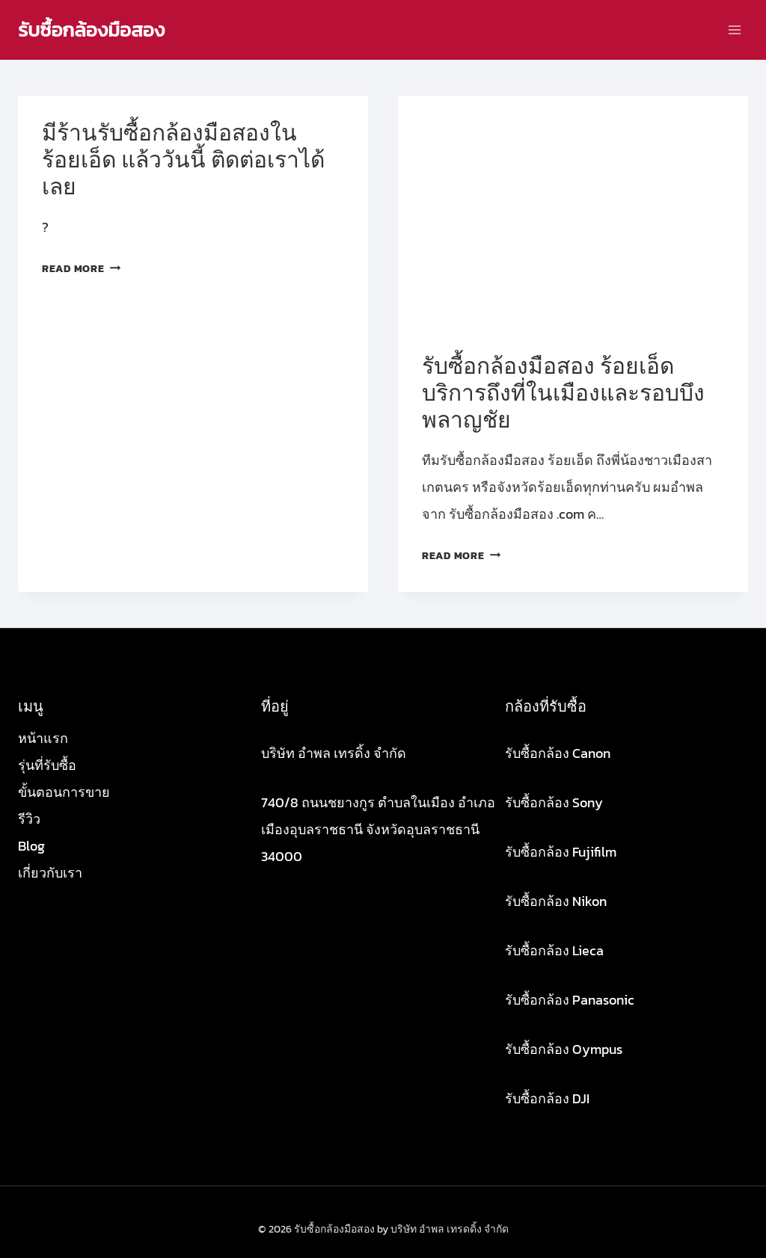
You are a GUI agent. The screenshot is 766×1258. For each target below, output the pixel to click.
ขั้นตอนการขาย (64, 792)
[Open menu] (734, 29)
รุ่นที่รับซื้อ (47, 765)
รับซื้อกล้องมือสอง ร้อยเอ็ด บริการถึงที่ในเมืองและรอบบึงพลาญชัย (563, 393)
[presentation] (573, 212)
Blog (31, 846)
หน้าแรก (43, 738)
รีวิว (29, 819)
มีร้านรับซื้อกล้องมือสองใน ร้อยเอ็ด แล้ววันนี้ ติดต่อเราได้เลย (183, 159)
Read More (81, 268)
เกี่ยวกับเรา (50, 873)
